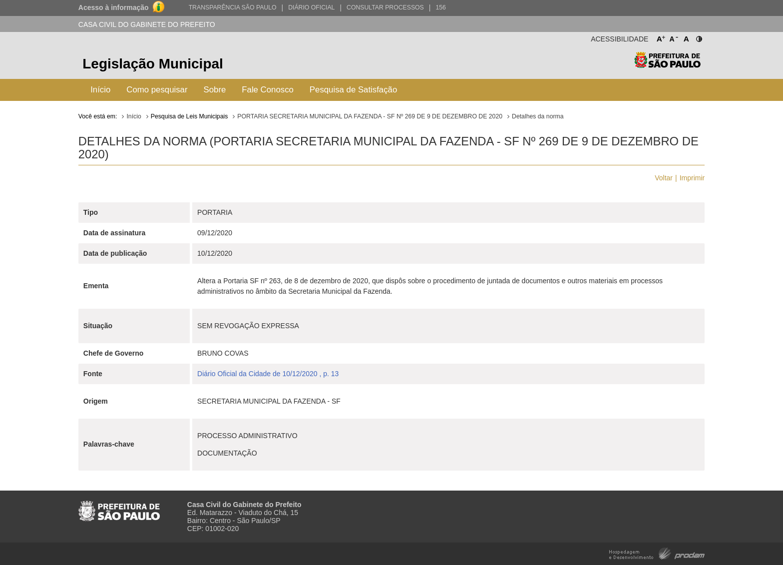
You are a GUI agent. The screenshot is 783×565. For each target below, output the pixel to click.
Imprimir (692, 178)
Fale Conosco (268, 89)
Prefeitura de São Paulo (667, 65)
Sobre (215, 89)
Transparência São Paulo (233, 7)
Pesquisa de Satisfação (353, 89)
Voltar (664, 178)
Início (100, 89)
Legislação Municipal (152, 63)
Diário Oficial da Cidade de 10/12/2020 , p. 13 (268, 374)
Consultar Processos (385, 7)
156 (440, 7)
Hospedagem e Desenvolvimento (657, 553)
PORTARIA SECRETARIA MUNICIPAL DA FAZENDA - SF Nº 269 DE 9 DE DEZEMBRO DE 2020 (369, 116)
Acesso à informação (113, 7)
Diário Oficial (311, 7)
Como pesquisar (156, 89)
